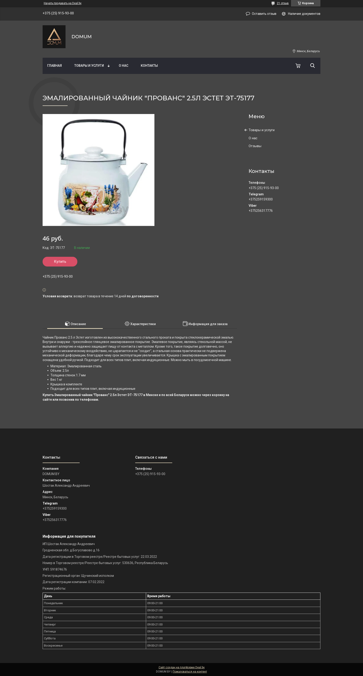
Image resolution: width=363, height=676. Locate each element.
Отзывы (255, 146)
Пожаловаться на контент (190, 671)
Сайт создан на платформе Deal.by (182, 667)
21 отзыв (283, 3)
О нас (123, 65)
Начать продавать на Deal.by (62, 3)
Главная (54, 65)
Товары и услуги (89, 65)
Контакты (149, 65)
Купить (60, 261)
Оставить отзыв (264, 14)
